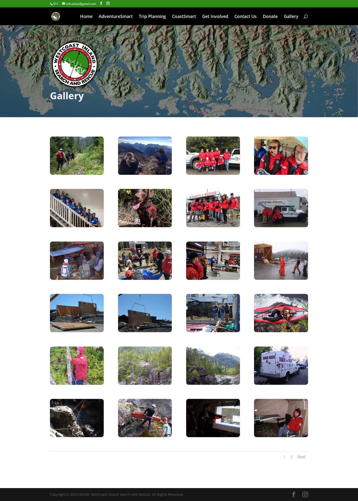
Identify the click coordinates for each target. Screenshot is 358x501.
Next (301, 456)
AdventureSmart (116, 17)
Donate (270, 17)
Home (86, 17)
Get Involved (215, 17)
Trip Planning (152, 17)
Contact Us (245, 17)
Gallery (291, 17)
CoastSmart (184, 17)
